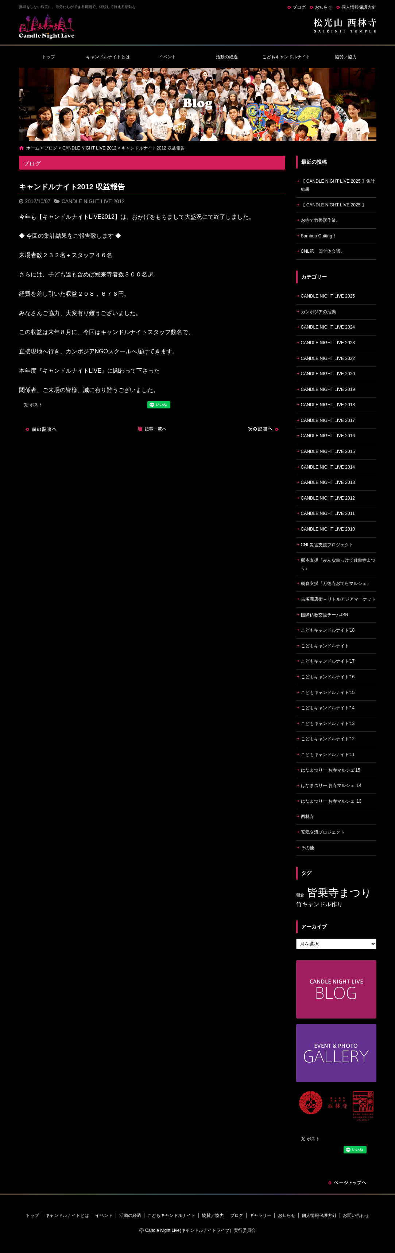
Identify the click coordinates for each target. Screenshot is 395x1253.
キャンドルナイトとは (108, 56)
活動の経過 (227, 56)
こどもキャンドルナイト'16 (328, 676)
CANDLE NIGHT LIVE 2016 (328, 435)
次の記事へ (263, 429)
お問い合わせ (356, 1215)
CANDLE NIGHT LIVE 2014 (328, 467)
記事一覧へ (152, 429)
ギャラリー (260, 1215)
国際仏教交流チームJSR (325, 614)
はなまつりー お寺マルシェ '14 (331, 785)
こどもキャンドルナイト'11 (328, 754)
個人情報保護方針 (358, 7)
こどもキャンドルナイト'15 (328, 692)
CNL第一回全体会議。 (323, 251)
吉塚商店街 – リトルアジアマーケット (338, 599)
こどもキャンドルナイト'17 (328, 661)
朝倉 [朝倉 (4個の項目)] (300, 895)
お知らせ (323, 7)
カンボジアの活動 (318, 311)
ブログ (299, 7)
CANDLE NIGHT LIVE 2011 (328, 513)
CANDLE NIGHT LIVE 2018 (328, 404)
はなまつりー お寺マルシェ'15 (330, 770)
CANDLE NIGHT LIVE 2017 (328, 420)
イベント (167, 56)
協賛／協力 (346, 56)
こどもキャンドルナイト (286, 56)
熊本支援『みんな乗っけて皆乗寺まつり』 (338, 564)
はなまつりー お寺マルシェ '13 (331, 801)
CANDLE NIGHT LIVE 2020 (328, 373)
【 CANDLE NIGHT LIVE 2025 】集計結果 (338, 185)
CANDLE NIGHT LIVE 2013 (328, 482)
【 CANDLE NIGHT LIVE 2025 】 (333, 204)
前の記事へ (41, 429)
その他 (307, 847)
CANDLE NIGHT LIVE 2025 (328, 296)
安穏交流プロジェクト (323, 832)
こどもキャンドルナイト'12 (328, 738)
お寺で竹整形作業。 (320, 220)
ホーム (32, 148)
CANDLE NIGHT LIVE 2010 (328, 529)
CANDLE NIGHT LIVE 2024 (328, 327)
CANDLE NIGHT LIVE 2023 (328, 342)
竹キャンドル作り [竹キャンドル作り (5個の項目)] (319, 904)
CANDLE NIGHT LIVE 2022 (328, 358)
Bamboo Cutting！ (319, 235)
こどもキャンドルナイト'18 (328, 630)
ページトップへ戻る (347, 1182)
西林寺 (307, 816)
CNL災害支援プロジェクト (327, 544)
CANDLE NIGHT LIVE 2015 (328, 451)
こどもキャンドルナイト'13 (328, 723)
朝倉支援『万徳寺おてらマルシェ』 (336, 583)
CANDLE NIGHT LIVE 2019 (328, 389)
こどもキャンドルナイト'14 (328, 707)
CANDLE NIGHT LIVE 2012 (89, 148)
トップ (48, 56)
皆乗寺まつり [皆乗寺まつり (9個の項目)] (339, 893)
